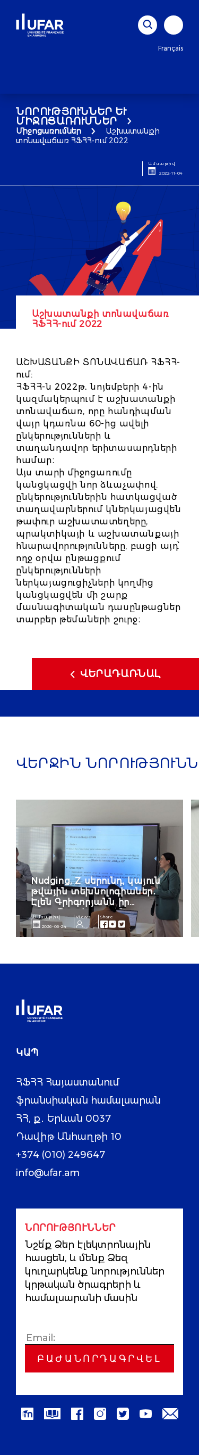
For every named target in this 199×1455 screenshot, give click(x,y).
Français (170, 48)
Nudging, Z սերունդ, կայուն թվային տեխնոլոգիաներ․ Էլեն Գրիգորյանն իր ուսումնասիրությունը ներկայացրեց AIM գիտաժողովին (96, 907)
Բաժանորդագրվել (99, 1358)
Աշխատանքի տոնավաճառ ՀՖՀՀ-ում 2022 (88, 135)
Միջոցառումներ (48, 131)
